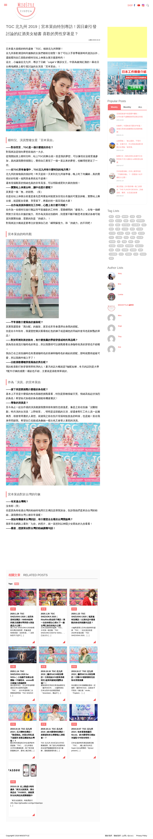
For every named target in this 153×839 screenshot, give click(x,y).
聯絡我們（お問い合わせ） (124, 836)
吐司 (121, 254)
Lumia (120, 294)
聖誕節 (143, 254)
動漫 (111, 221)
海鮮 (126, 221)
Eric (119, 284)
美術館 (112, 242)
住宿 (136, 254)
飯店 (117, 250)
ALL (140, 107)
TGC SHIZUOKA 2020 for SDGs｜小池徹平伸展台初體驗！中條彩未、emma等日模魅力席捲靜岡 (22, 677)
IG (119, 242)
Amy (120, 273)
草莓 (124, 242)
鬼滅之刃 (139, 246)
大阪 (138, 216)
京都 (132, 216)
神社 (144, 225)
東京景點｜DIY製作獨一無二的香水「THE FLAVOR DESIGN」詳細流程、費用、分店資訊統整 (129, 189)
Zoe (119, 347)
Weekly (114, 107)
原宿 (132, 229)
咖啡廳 (125, 216)
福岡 (140, 250)
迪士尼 (118, 221)
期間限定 (140, 221)
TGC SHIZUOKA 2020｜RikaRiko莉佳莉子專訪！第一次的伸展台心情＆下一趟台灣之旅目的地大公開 (53, 620)
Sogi (120, 326)
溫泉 (111, 250)
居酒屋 (112, 246)
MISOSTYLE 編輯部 (126, 305)
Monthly (127, 107)
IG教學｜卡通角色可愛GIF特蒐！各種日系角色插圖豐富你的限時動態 (129, 129)
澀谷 (117, 225)
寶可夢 (141, 233)
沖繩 (132, 221)
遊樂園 (133, 250)
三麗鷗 (118, 237)
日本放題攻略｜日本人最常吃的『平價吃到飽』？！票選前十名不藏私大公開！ (129, 174)
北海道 (125, 229)
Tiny (120, 336)
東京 (111, 216)
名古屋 (139, 237)
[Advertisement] (127, 42)
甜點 (117, 216)
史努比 (120, 233)
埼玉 (137, 242)
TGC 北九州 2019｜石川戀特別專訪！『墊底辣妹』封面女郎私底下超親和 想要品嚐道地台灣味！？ (22, 735)
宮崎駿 (125, 250)
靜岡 (127, 233)
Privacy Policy (141, 836)
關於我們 (108, 836)
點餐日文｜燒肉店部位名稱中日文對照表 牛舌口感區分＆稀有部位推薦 (129, 159)
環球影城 (125, 225)
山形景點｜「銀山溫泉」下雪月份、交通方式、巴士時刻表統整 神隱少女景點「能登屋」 (129, 144)
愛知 (134, 233)
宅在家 (139, 229)
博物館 (128, 254)
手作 (126, 237)
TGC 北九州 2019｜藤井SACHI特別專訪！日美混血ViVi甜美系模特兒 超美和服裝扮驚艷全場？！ (52, 677)
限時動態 (129, 246)
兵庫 (117, 229)
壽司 (130, 242)
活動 (13, 667)
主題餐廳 (135, 225)
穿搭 (13, 609)
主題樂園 (113, 254)
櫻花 (132, 237)
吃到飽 (120, 246)
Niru (119, 315)
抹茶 (111, 225)
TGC (16, 584)
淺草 (111, 258)
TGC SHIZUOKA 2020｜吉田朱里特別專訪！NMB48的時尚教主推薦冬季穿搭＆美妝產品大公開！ (22, 620)
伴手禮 (112, 233)
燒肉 (111, 229)
